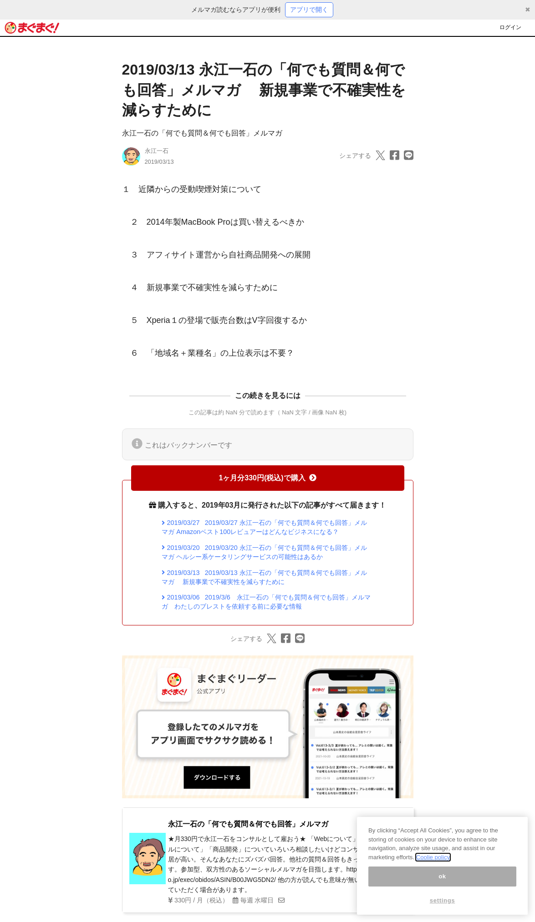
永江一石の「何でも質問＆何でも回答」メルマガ (202, 133)
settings (442, 905)
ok (442, 880)
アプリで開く (309, 9)
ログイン (510, 27)
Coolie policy (433, 862)
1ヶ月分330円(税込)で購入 (267, 478)
